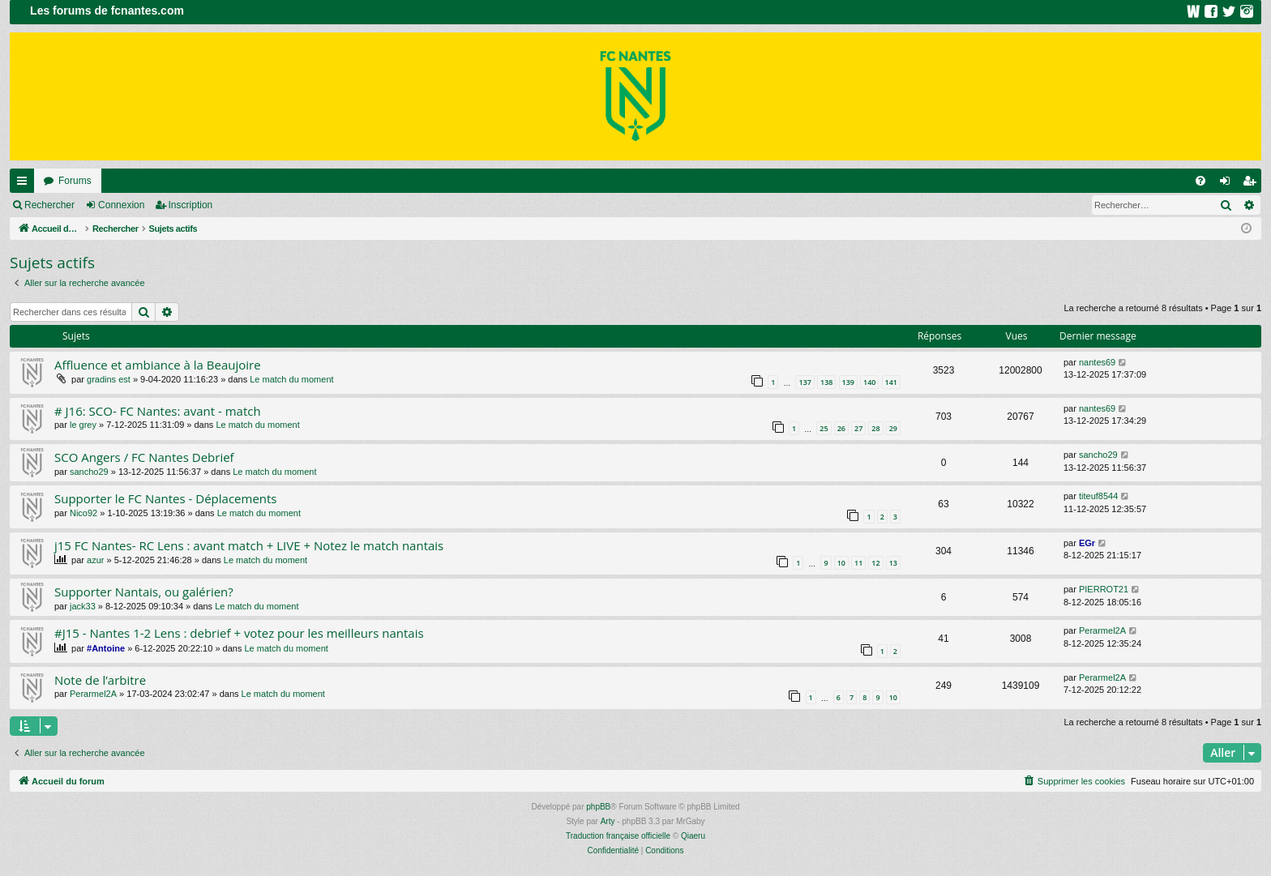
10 (841, 563)
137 (804, 382)
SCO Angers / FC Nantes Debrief (144, 457)
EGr (1087, 543)
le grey (83, 424)
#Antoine (106, 648)
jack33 (83, 606)
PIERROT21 (1103, 589)
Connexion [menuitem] (1228, 184)
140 (869, 382)
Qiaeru (693, 835)
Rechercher (49, 205)
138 (826, 382)
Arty (608, 821)
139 (848, 382)
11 (858, 563)
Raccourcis (25, 184)
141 (891, 382)
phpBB (598, 806)
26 (841, 428)
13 (893, 563)
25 (824, 428)
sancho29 (89, 471)
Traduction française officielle (618, 835)
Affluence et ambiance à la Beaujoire (157, 365)
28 (875, 428)
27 (858, 428)
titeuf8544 (1098, 496)
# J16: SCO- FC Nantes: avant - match (157, 411)
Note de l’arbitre (100, 680)
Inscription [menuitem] (1252, 184)
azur (95, 560)
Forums (75, 180)
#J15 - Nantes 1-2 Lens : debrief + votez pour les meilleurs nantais (239, 633)
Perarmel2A (1102, 630)
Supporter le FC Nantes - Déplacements (165, 498)
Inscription (191, 205)
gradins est (109, 379)
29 (893, 428)
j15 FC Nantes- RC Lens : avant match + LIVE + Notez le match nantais (248, 545)
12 (875, 563)
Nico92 (83, 513)
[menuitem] (1200, 181)
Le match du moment (291, 379)
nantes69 (1097, 362)
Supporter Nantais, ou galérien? (143, 591)
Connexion (121, 205)
